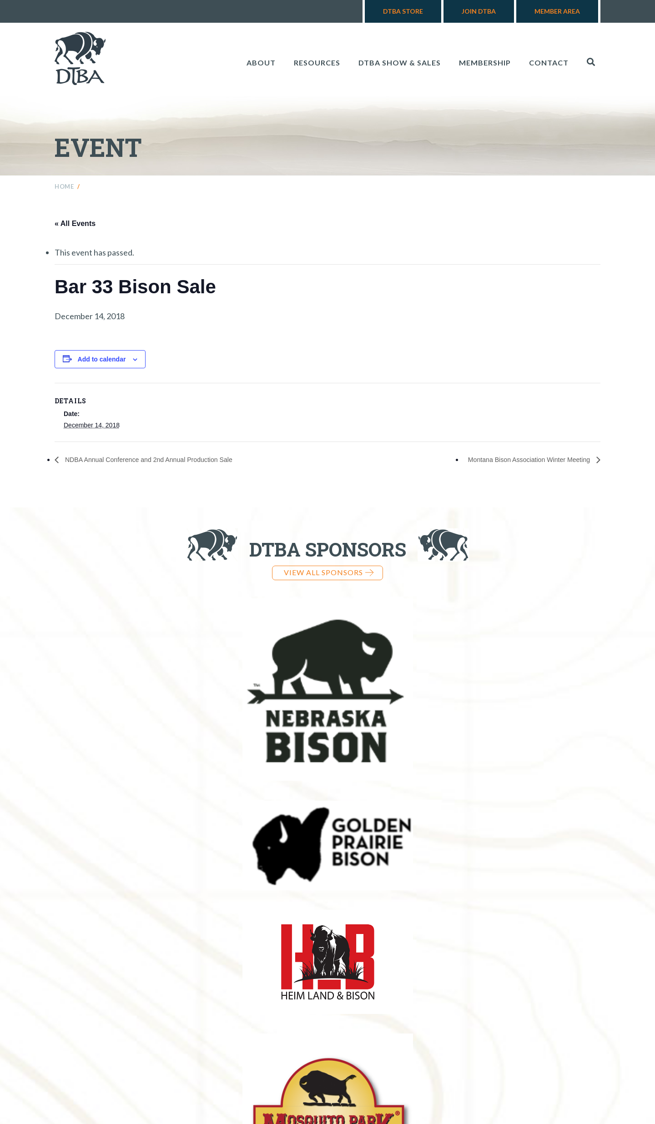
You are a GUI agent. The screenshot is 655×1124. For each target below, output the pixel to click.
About (261, 62)
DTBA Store (403, 11)
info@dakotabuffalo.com (479, 1046)
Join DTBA (479, 11)
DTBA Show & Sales (399, 62)
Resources (317, 62)
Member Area (557, 11)
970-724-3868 (370, 1046)
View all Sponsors (328, 572)
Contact (549, 62)
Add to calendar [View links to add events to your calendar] (102, 359)
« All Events (75, 223)
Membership (485, 62)
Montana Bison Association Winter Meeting (521, 460)
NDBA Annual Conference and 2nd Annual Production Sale (159, 460)
